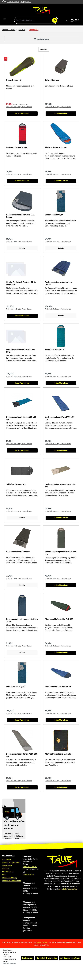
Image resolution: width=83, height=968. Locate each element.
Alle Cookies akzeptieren (70, 958)
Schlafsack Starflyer (54, 215)
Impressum (6, 859)
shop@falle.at (26, 2)
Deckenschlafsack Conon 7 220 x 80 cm (21, 755)
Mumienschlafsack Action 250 (58, 686)
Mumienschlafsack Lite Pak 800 (59, 619)
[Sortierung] (44, 49)
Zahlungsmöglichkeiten (11, 863)
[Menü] (4, 19)
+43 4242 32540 (13, 2)
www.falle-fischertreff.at (68, 889)
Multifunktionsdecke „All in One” (59, 754)
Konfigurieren (27, 958)
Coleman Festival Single (16, 147)
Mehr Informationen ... (9, 965)
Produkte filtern (41, 39)
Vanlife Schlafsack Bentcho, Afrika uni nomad (21, 283)
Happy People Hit (13, 80)
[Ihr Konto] (66, 20)
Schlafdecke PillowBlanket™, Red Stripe (20, 350)
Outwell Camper (52, 80)
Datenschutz (7, 866)
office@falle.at (28, 875)
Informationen (8, 856)
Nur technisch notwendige (47, 958)
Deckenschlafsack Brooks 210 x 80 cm (60, 485)
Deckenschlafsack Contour (18, 552)
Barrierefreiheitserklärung (11, 881)
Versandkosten (42, 942)
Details (22, 248)
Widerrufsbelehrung (9, 878)
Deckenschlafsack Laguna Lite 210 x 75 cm (22, 620)
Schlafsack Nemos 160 (16, 484)
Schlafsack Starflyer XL (16, 686)
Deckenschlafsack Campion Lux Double (20, 216)
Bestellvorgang (7, 872)
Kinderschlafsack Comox (56, 147)
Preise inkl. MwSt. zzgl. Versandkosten (19, 107)
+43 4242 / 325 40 (30, 867)
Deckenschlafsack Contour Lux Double (58, 283)
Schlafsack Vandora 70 (55, 349)
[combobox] (36, 20)
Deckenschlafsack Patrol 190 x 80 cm (59, 418)
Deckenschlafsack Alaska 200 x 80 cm (21, 418)
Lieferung (5, 869)
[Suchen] (54, 20)
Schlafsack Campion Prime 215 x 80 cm (60, 553)
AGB (4, 875)
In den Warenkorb (22, 113)
